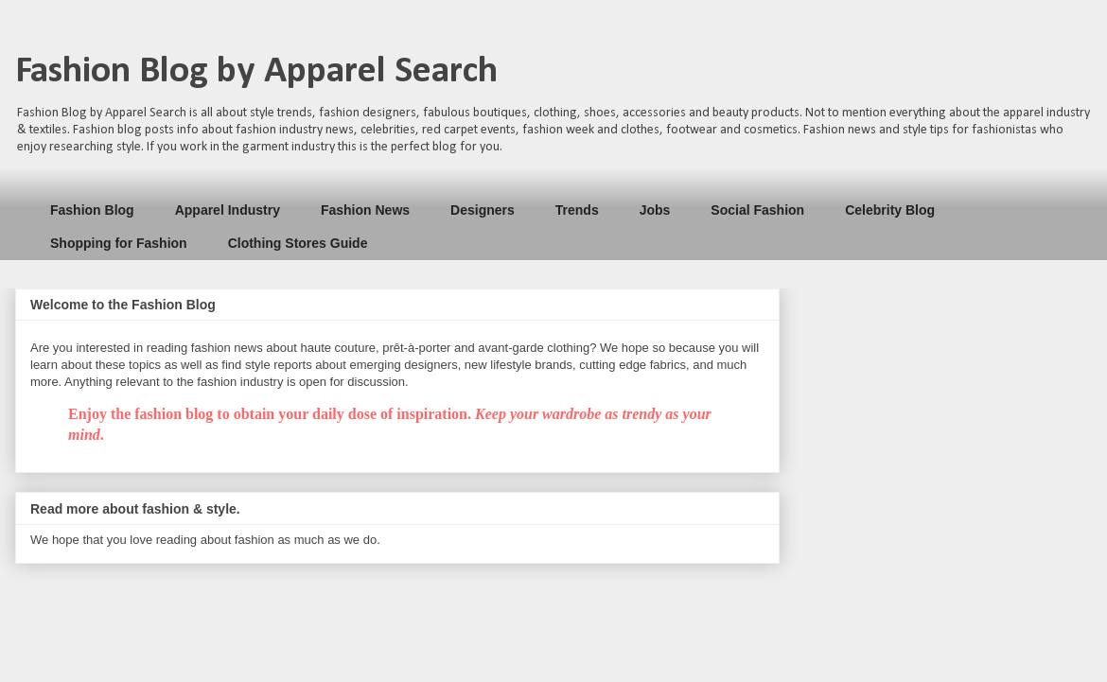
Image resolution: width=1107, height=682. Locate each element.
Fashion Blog (92, 210)
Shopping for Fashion (118, 243)
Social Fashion (757, 210)
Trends (577, 210)
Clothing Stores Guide (298, 243)
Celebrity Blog (890, 210)
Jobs (655, 210)
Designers (482, 210)
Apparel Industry (227, 210)
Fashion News (365, 210)
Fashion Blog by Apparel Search (256, 72)
